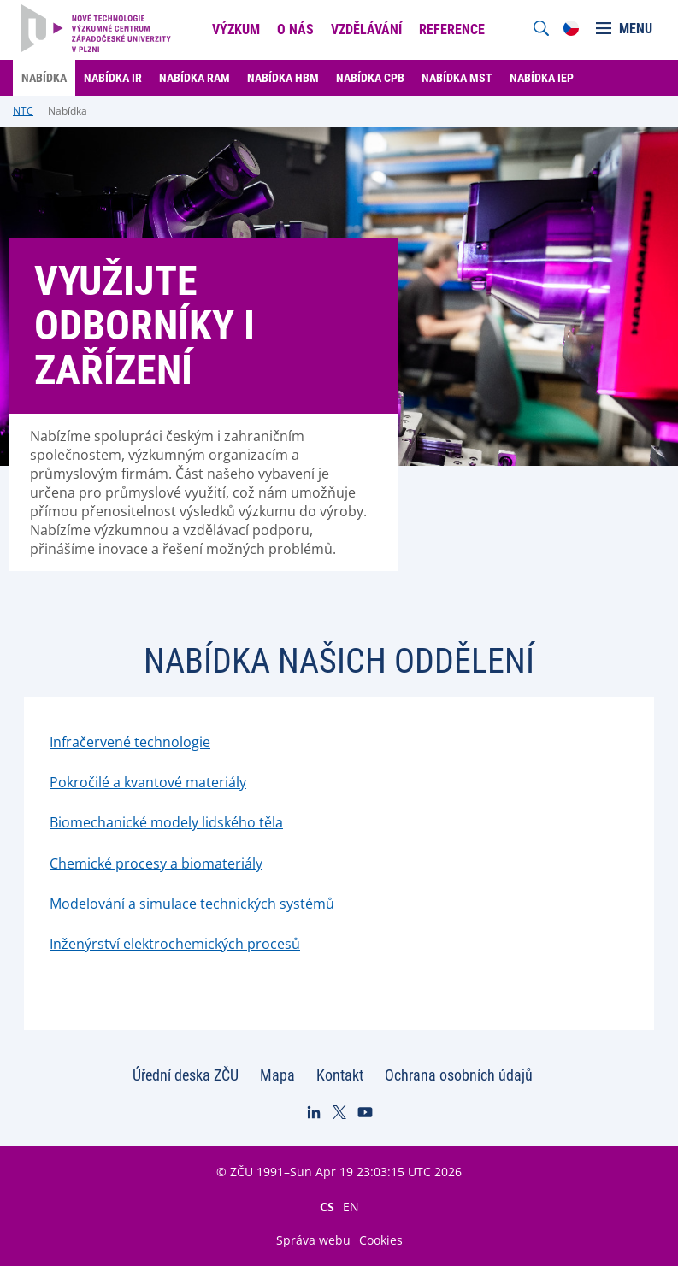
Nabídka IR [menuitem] (113, 78)
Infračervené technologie (130, 742)
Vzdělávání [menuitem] (366, 29)
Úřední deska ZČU (186, 1075)
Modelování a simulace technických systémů (192, 903)
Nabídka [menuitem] (44, 78)
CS (327, 1206)
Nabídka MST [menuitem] (457, 78)
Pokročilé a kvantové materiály (148, 782)
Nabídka (67, 110)
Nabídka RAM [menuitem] (194, 78)
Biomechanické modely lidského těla (166, 822)
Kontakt (339, 1075)
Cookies (381, 1240)
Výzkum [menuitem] (236, 29)
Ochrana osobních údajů (459, 1075)
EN (351, 1206)
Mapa (277, 1075)
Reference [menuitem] (452, 29)
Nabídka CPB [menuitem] (370, 78)
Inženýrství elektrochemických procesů (175, 943)
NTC (23, 110)
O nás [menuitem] (295, 29)
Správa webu (313, 1240)
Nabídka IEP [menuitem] (542, 78)
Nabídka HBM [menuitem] (283, 78)
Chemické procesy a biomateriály (156, 863)
